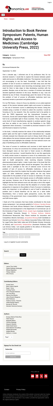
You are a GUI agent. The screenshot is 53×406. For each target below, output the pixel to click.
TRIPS (21, 237)
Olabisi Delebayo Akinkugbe (14, 268)
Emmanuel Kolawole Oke (11, 67)
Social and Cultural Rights (10, 237)
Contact (6, 389)
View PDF (47, 55)
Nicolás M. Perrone (11, 304)
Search (23, 255)
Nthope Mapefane (11, 270)
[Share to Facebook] (37, 25)
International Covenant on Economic (29, 234)
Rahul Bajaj (21, 220)
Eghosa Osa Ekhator (12, 295)
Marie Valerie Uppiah (12, 286)
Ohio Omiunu (10, 273)
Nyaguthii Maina (10, 320)
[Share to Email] (49, 25)
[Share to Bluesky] (47, 25)
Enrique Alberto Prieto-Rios (13, 317)
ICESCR (27, 237)
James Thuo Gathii (11, 266)
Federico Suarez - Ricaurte (13, 301)
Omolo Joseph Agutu (30, 211)
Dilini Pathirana (10, 299)
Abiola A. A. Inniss (11, 333)
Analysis (11, 19)
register (12, 242)
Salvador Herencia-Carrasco (14, 306)
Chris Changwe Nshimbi (13, 291)
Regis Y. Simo (10, 288)
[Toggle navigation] (3, 15)
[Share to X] (39, 25)
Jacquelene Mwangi (31, 218)
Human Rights (13, 234)
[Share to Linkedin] (44, 25)
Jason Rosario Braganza (13, 297)
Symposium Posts (18, 58)
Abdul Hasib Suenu (11, 326)
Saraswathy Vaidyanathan (23, 224)
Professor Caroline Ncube (41, 204)
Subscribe (8, 349)
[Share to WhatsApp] (42, 25)
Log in (50, 2)
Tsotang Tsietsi (10, 290)
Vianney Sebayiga (11, 322)
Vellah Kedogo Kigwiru (12, 302)
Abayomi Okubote (11, 324)
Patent (5, 234)
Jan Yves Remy (10, 293)
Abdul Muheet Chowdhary (13, 328)
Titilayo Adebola (10, 272)
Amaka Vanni (10, 284)
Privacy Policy (20, 389)
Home (6, 19)
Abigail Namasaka (11, 329)
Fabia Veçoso (10, 319)
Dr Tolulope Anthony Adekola (39, 213)
